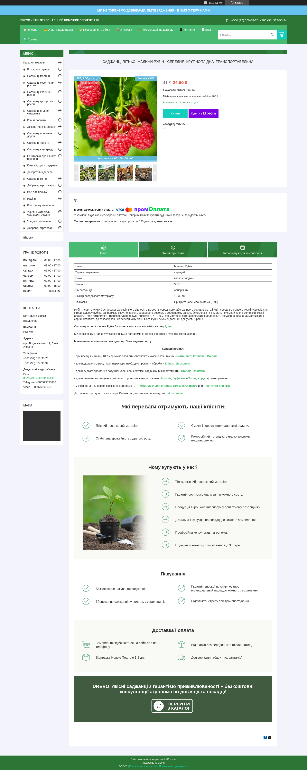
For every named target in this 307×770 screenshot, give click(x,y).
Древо (169, 326)
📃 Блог (206, 29)
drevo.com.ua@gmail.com (39, 377)
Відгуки (28, 237)
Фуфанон (179, 378)
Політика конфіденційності (173, 766)
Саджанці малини (38, 76)
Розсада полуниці (38, 69)
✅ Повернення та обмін (94, 29)
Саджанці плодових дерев (39, 135)
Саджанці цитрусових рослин (41, 103)
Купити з (203, 113)
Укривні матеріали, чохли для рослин (39, 213)
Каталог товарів (34, 62)
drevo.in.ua (175, 393)
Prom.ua (171, 759)
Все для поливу (37, 192)
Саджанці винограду (40, 149)
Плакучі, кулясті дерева (42, 165)
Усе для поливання (39, 221)
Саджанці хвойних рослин (39, 93)
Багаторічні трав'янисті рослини (41, 157)
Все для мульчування (40, 205)
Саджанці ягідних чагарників (38, 112)
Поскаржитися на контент (143, 766)
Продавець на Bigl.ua (153, 762)
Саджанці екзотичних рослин (40, 84)
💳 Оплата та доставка (58, 29)
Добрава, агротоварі (40, 228)
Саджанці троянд (38, 142)
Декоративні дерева (40, 172)
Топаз (192, 378)
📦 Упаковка (124, 29)
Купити (175, 113)
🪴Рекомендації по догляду (155, 29)
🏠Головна (30, 29)
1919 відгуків (216, 2)
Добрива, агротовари (40, 185)
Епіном (169, 363)
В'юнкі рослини (36, 120)
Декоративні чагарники (41, 126)
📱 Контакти (187, 29)
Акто (163, 378)
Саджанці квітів (37, 178)
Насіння (32, 198)
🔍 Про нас (30, 39)
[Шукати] (272, 34)
